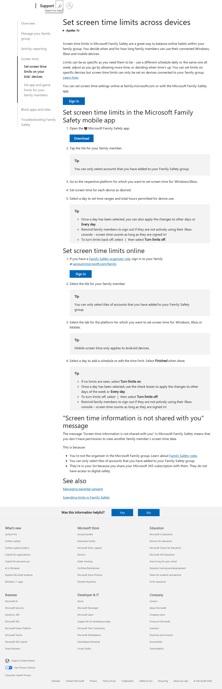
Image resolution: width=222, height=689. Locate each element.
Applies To (72, 30)
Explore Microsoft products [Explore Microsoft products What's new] (19, 574)
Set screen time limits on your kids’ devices (35, 71)
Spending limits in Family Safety (86, 497)
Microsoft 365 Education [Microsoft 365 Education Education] (162, 554)
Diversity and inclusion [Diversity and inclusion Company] (161, 635)
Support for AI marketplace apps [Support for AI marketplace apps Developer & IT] (93, 621)
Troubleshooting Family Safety (38, 122)
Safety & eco (145, 680)
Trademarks (127, 680)
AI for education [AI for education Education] (158, 581)
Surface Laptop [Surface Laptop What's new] (12, 541)
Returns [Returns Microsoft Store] (81, 554)
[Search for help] (201, 5)
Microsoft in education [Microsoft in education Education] (161, 534)
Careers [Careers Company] (154, 601)
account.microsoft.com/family (95, 263)
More (114, 6)
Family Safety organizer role (109, 258)
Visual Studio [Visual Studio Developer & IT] (84, 648)
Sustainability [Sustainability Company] (157, 648)
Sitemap (55, 680)
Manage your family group (36, 36)
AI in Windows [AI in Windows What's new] (12, 568)
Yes (122, 512)
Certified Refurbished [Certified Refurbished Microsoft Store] (88, 568)
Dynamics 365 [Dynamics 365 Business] (12, 614)
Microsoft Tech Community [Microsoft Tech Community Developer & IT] (91, 628)
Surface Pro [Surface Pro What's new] (11, 534)
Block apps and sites (36, 109)
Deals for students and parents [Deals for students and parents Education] (165, 574)
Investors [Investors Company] (154, 628)
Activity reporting (34, 48)
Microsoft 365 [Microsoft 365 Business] (12, 621)
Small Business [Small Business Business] (12, 648)
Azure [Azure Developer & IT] (80, 601)
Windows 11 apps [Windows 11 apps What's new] (14, 581)
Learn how (70, 77)
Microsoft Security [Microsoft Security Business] (14, 607)
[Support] (46, 6)
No (148, 512)
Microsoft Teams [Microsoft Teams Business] (13, 635)
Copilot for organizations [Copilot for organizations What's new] (17, 554)
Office (82, 6)
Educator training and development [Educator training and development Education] (168, 568)
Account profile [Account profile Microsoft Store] (85, 534)
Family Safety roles (183, 455)
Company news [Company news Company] (157, 614)
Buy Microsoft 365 (138, 6)
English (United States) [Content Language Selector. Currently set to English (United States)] (23, 660)
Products (97, 6)
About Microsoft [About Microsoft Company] (158, 607)
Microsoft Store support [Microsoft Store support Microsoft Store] (89, 547)
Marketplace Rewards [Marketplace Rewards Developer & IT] (88, 641)
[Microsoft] (19, 6)
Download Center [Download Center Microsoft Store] (86, 541)
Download (81, 138)
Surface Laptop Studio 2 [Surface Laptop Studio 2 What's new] (17, 547)
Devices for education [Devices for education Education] (161, 541)
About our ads (181, 680)
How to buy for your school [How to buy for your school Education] (163, 561)
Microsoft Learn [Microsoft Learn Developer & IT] (85, 614)
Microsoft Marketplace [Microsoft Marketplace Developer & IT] (89, 635)
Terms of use (109, 680)
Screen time (30, 58)
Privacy (93, 680)
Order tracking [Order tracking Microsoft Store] (84, 561)
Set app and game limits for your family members (37, 90)
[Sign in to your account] (212, 6)
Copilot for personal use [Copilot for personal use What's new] (17, 561)
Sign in (74, 101)
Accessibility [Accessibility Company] (156, 641)
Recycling (163, 680)
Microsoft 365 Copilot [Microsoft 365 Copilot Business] (16, 641)
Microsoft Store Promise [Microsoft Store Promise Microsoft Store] (89, 574)
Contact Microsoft (75, 680)
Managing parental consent (83, 489)
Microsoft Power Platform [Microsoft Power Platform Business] (18, 628)
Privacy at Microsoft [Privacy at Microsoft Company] (160, 621)
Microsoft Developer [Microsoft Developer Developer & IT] (87, 607)
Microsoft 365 (65, 6)
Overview (28, 23)
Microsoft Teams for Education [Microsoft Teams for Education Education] (165, 547)
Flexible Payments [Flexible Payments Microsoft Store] (86, 581)
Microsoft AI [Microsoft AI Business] (11, 601)
